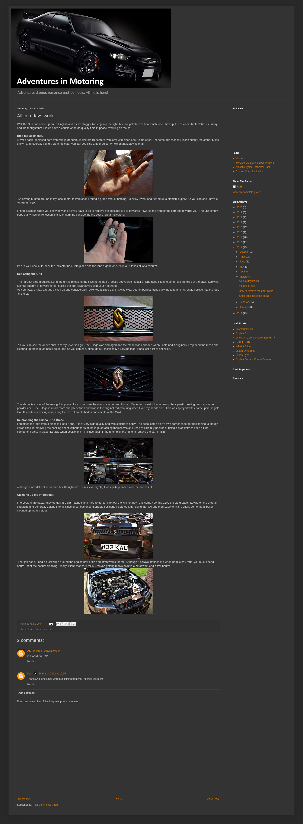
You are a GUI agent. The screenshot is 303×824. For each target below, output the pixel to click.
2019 (240, 212)
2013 (240, 242)
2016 (240, 227)
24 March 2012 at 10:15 (52, 673)
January (244, 307)
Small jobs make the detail (254, 295)
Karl (29, 673)
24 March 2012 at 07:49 (46, 650)
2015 (240, 232)
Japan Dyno (242, 355)
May (242, 266)
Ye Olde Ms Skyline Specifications (255, 162)
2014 (240, 237)
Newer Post (24, 798)
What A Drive (243, 346)
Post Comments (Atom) (46, 804)
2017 (240, 222)
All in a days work (249, 280)
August (244, 256)
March (244, 276)
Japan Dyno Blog (245, 350)
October (244, 251)
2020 (240, 207)
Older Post (213, 798)
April (242, 271)
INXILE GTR (243, 342)
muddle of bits (247, 285)
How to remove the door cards (256, 291)
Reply (30, 661)
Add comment (26, 692)
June (243, 261)
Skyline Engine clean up (39, 629)
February (245, 302)
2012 (240, 247)
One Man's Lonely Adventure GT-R (255, 337)
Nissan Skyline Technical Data (253, 167)
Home (119, 798)
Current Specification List (250, 171)
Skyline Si (241, 333)
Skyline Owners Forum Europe (253, 359)
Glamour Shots (244, 329)
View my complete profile (247, 192)
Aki (29, 650)
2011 (240, 313)
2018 (240, 217)
